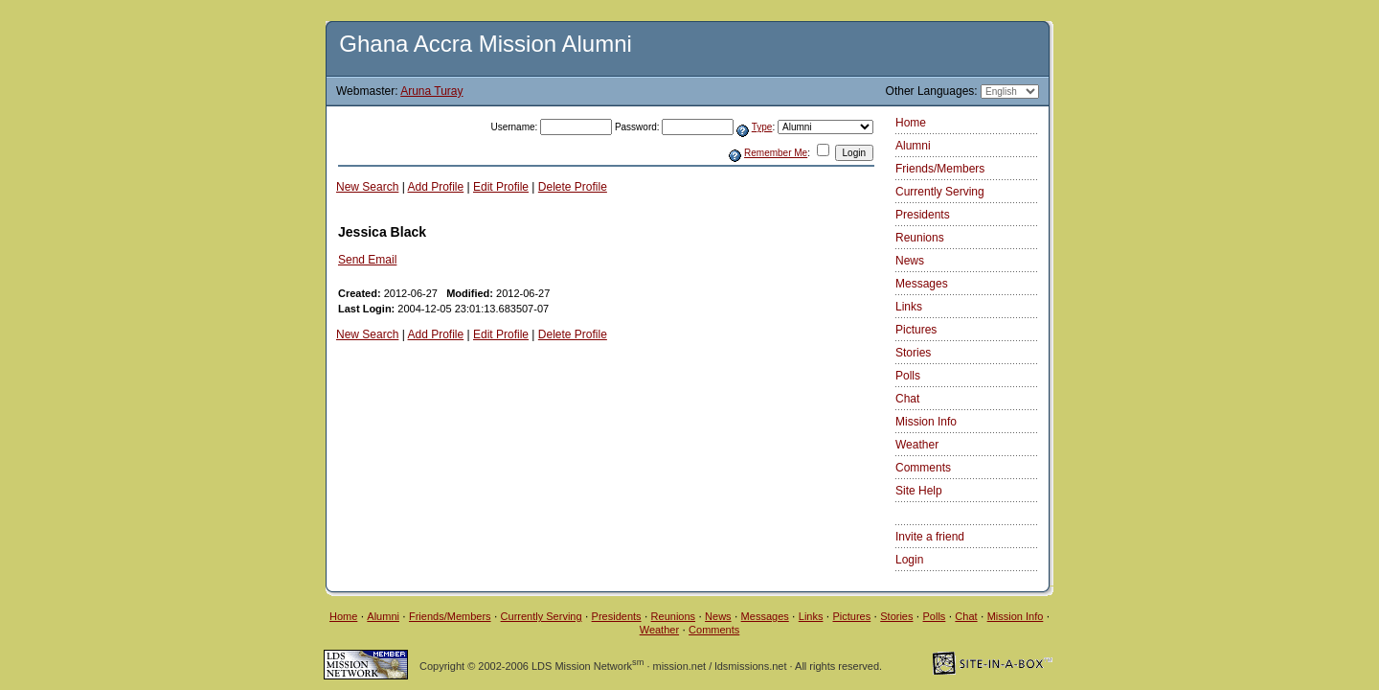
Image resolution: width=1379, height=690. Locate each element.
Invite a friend (929, 536)
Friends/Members (939, 168)
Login (909, 559)
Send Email (367, 259)
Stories (913, 352)
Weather (916, 444)
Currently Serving (939, 191)
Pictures (916, 329)
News (909, 260)
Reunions (919, 237)
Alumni (913, 145)
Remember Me (775, 153)
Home (910, 122)
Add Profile (436, 187)
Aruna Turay (431, 91)
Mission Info (926, 421)
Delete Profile (572, 187)
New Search (367, 187)
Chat (907, 398)
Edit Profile (501, 187)
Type (762, 127)
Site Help (918, 490)
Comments (923, 467)
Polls (907, 375)
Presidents (922, 214)
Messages (921, 283)
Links (908, 306)
